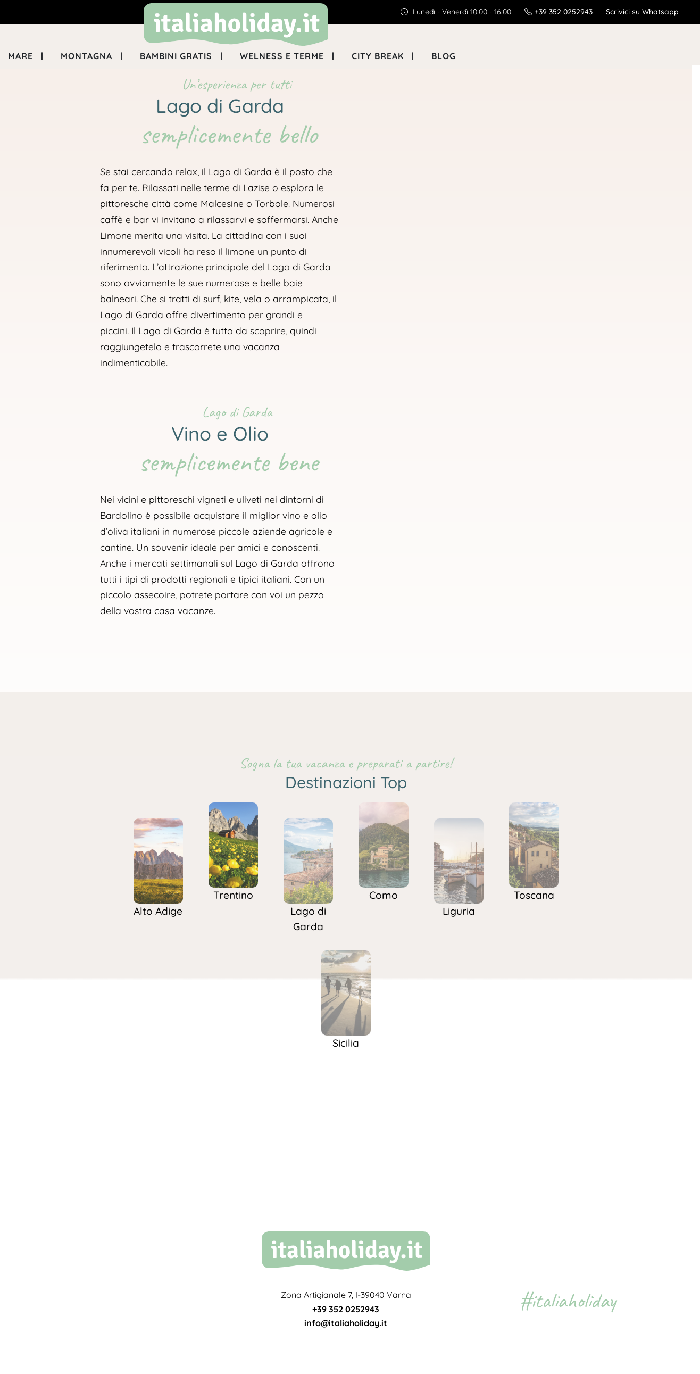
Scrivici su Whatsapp (642, 11)
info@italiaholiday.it (345, 1323)
